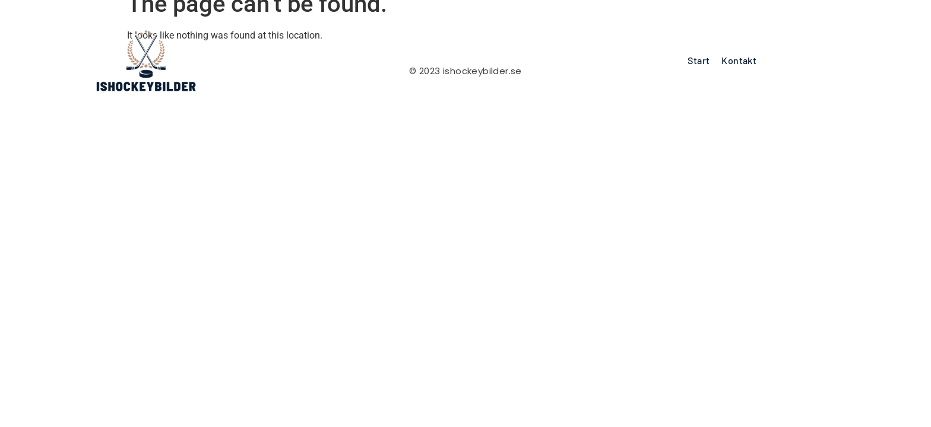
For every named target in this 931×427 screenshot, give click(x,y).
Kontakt (738, 60)
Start (699, 60)
